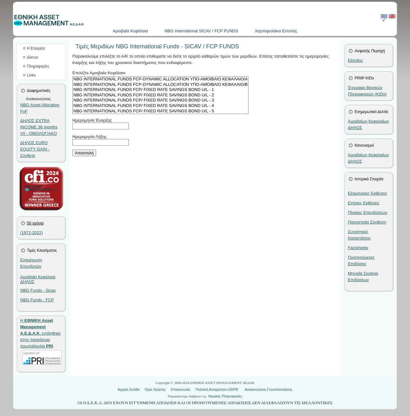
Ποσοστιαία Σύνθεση (367, 222)
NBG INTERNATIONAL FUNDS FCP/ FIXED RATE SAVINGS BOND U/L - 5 (160, 111)
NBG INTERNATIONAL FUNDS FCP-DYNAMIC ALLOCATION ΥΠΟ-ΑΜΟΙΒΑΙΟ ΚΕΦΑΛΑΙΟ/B (160, 84)
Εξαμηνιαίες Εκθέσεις (367, 193)
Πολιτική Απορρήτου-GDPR (216, 389)
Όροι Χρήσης (155, 389)
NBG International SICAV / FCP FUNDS (201, 31)
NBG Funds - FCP (37, 300)
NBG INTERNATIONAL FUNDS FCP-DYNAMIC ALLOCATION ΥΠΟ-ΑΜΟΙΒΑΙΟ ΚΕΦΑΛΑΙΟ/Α (160, 79)
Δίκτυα (32, 57)
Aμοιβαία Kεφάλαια (130, 31)
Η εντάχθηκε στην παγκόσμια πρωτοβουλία (40, 333)
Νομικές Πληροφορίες (225, 396)
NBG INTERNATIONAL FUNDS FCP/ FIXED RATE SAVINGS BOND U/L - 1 (160, 90)
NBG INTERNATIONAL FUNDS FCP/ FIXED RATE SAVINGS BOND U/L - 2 (160, 95)
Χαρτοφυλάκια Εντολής (276, 31)
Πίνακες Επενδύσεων (367, 212)
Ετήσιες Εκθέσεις (364, 202)
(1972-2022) (31, 232)
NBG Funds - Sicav (38, 290)
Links (31, 75)
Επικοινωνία (180, 389)
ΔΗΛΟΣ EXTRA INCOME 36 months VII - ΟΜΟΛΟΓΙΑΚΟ (38, 127)
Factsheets (358, 247)
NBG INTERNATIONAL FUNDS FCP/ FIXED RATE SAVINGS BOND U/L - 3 (160, 100)
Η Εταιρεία (36, 48)
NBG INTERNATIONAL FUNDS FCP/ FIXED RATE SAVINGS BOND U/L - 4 (160, 106)
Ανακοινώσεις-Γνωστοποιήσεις (268, 389)
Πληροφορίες (38, 66)
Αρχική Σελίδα (129, 389)
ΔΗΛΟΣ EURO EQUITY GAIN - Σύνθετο (35, 149)
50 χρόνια (35, 223)
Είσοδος (355, 60)
